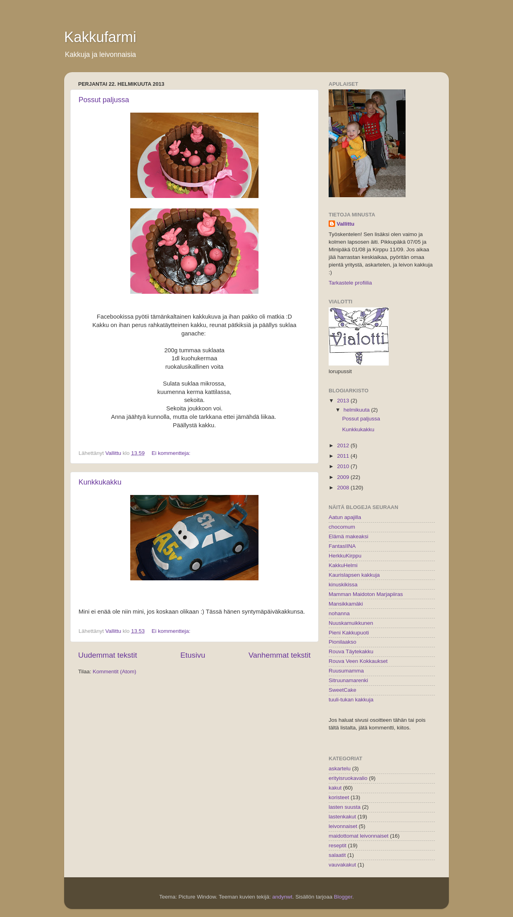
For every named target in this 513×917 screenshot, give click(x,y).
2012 (344, 445)
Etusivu (192, 655)
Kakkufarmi (100, 37)
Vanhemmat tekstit (279, 655)
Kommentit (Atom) (114, 672)
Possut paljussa (104, 100)
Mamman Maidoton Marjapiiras (366, 594)
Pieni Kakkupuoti (349, 633)
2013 (344, 401)
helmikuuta (357, 410)
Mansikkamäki (346, 604)
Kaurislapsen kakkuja (354, 575)
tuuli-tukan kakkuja (351, 700)
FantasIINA (342, 546)
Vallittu (345, 224)
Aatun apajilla (345, 517)
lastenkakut (342, 817)
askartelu (340, 769)
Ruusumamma (346, 671)
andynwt (282, 897)
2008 (344, 488)
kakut (335, 788)
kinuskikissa (343, 585)
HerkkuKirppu (345, 556)
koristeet (339, 797)
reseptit (337, 845)
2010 (344, 466)
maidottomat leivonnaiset (358, 836)
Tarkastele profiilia (350, 283)
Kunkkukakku (100, 482)
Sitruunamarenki (348, 680)
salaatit (337, 855)
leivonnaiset (343, 826)
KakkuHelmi (343, 565)
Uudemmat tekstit (107, 655)
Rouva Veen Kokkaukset (358, 661)
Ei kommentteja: (171, 453)
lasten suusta (345, 807)
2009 (344, 477)
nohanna (339, 613)
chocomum (342, 527)
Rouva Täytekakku (351, 651)
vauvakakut (342, 865)
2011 (344, 456)
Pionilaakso (342, 642)
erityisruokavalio (348, 778)
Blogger (343, 897)
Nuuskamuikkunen (351, 623)
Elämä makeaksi (348, 536)
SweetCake (342, 690)
